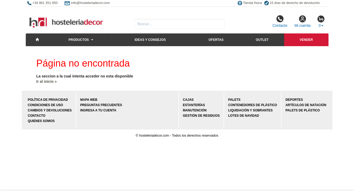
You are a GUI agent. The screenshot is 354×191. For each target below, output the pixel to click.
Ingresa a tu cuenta (98, 110)
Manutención (195, 110)
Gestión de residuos (201, 116)
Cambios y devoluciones (50, 110)
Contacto (279, 21)
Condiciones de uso (45, 105)
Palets (234, 100)
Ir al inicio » (46, 81)
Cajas (188, 100)
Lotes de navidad (243, 116)
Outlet (262, 40)
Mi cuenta (303, 21)
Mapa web (88, 100)
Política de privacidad (48, 100)
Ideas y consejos (150, 40)
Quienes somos (41, 121)
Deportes (294, 100)
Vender (306, 40)
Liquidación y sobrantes (250, 110)
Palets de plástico (302, 110)
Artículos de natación (305, 105)
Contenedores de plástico (252, 105)
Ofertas (215, 40)
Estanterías (194, 105)
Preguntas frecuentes (101, 105)
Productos (79, 40)
